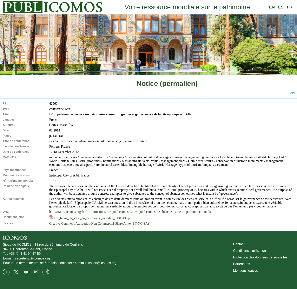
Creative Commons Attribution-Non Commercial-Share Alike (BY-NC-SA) (99, 223)
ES (281, 7)
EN (272, 7)
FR (289, 7)
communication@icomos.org (96, 263)
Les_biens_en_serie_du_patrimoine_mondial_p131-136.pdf (91, 218)
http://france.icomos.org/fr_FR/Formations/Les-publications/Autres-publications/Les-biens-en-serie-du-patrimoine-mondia (130, 211)
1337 (52, 180)
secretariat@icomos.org (32, 258)
